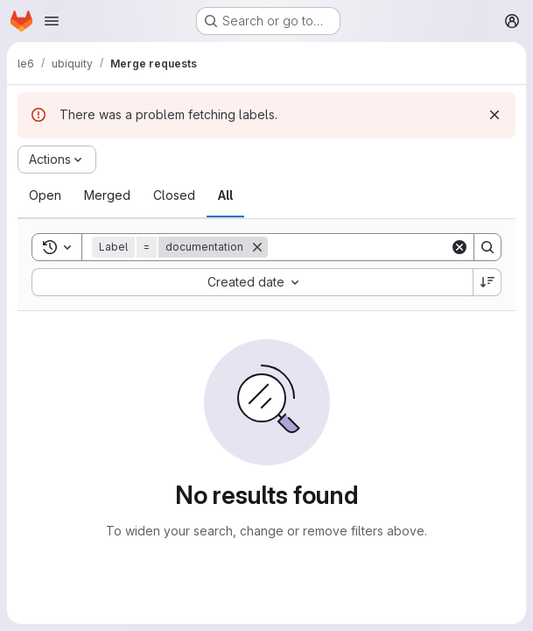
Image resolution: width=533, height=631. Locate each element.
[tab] (45, 195)
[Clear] (459, 247)
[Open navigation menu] (52, 21)
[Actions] (57, 159)
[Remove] (257, 247)
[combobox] (252, 282)
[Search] (376, 247)
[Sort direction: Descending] (487, 282)
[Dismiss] (494, 114)
